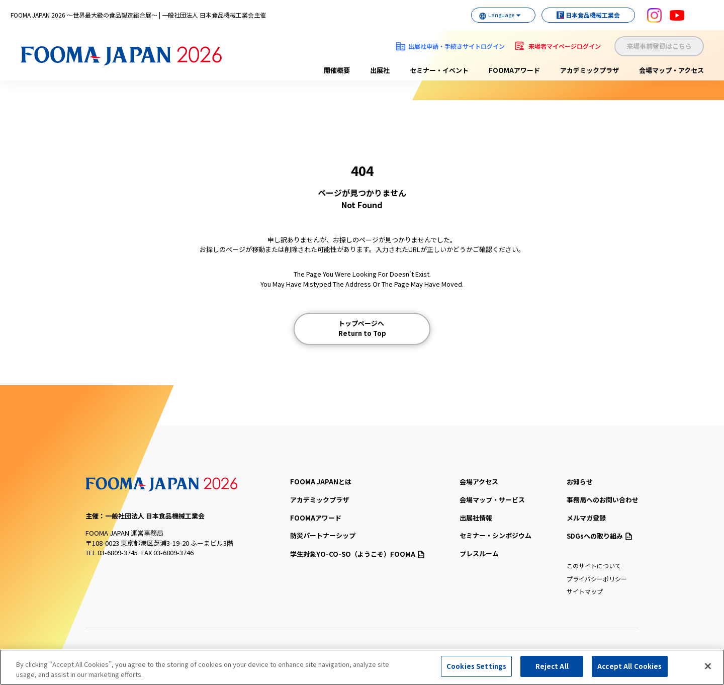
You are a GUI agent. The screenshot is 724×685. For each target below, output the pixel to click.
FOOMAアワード (514, 70)
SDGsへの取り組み (599, 536)
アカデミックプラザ (589, 70)
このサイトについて (594, 565)
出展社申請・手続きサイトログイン (456, 46)
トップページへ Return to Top (362, 328)
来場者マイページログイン (564, 46)
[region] (362, 667)
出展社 (380, 70)
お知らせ (580, 481)
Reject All (552, 666)
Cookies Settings (476, 666)
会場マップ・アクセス (671, 70)
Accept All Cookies (629, 666)
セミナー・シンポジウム (495, 535)
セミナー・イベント (439, 70)
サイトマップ (585, 591)
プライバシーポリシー (597, 578)
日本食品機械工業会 (583, 15)
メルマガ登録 (586, 518)
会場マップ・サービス (492, 499)
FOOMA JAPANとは (320, 481)
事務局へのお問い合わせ (603, 499)
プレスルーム (479, 553)
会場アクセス (479, 481)
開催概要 (337, 70)
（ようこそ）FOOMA (357, 554)
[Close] (708, 666)
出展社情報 (476, 518)
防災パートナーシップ (322, 535)
